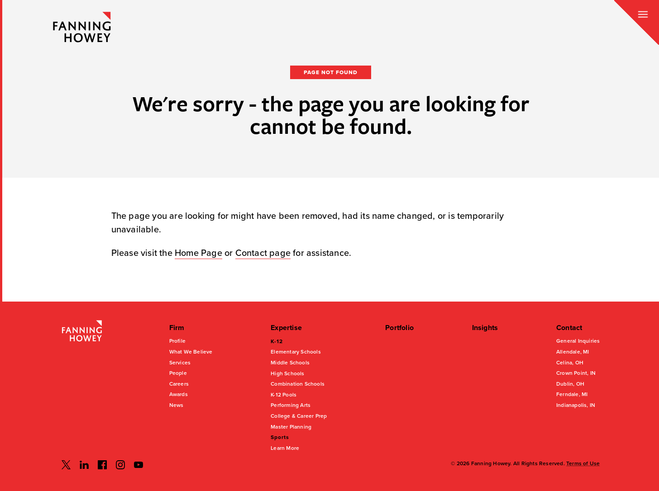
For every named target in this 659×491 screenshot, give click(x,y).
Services (180, 362)
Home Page (198, 253)
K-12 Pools (283, 395)
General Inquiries (578, 341)
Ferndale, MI (571, 394)
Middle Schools (290, 362)
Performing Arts (290, 405)
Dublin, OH (570, 384)
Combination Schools (298, 384)
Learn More (285, 448)
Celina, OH (569, 362)
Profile (177, 341)
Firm (177, 327)
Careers (179, 384)
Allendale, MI (572, 352)
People (178, 373)
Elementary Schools (296, 352)
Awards (178, 394)
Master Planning (291, 427)
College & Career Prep (299, 416)
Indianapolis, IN (575, 405)
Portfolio (399, 327)
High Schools (287, 373)
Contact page (263, 253)
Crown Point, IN (576, 373)
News (176, 405)
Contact (569, 327)
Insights (485, 327)
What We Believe (191, 352)
